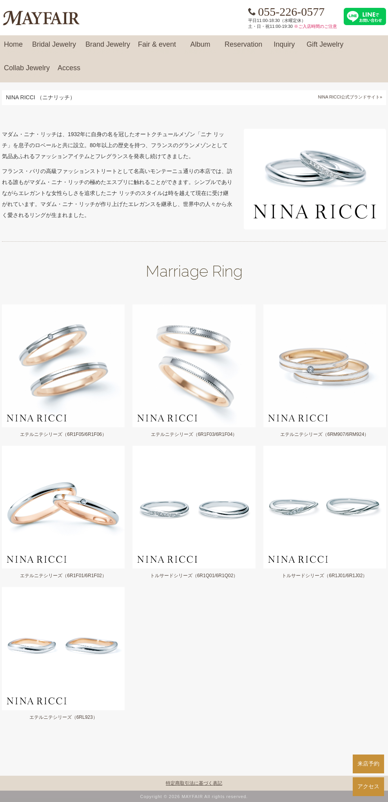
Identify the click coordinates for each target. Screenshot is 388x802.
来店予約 (368, 763)
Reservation (243, 47)
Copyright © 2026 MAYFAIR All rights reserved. (194, 796)
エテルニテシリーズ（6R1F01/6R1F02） (63, 575)
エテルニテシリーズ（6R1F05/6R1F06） (63, 434)
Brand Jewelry (107, 47)
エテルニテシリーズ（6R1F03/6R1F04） (194, 434)
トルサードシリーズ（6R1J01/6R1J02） (324, 575)
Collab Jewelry (27, 71)
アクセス (368, 786)
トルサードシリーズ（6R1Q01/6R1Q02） (194, 575)
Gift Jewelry (325, 47)
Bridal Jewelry (54, 47)
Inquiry (284, 47)
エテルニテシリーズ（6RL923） (63, 717)
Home (13, 47)
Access (69, 71)
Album (200, 47)
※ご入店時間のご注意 (315, 26)
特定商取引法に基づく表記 (194, 783)
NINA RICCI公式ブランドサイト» (350, 97)
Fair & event (157, 47)
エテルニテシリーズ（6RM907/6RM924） (324, 434)
